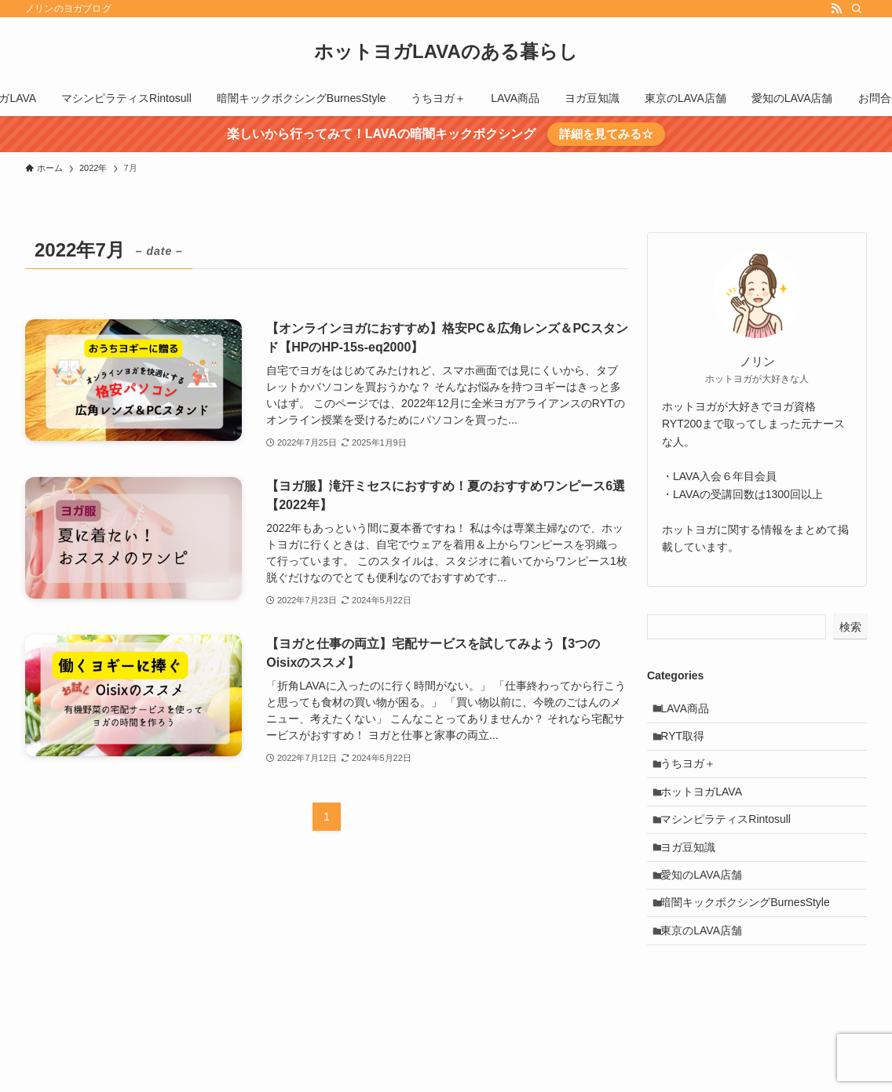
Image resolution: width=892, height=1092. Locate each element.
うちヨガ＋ (694, 776)
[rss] (836, 8)
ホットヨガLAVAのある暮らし (446, 51)
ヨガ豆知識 (694, 874)
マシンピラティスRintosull (732, 841)
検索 (850, 627)
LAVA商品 (691, 710)
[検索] (856, 8)
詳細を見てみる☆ (606, 133)
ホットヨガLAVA (707, 808)
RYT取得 (689, 743)
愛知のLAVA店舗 (707, 906)
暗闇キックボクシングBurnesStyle (751, 939)
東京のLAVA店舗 (707, 971)
